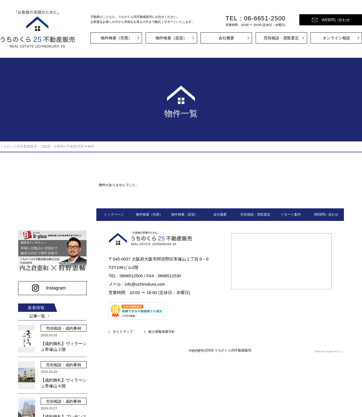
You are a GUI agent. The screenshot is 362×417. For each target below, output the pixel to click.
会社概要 (226, 38)
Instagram (54, 286)
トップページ (114, 214)
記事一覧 (36, 314)
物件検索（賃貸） (171, 38)
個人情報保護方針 (161, 332)
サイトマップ (123, 332)
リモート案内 (291, 214)
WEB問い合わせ (336, 20)
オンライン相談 (336, 38)
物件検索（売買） (116, 38)
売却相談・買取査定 (281, 38)
